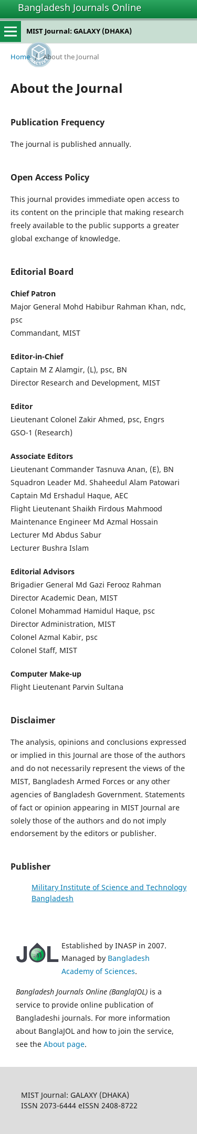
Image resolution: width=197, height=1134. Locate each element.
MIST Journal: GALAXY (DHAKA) (79, 31)
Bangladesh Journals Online (79, 7)
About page (64, 1044)
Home (20, 56)
